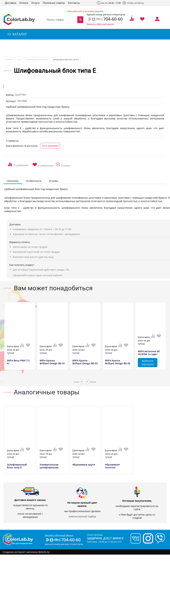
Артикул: (11, 101)
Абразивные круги (83, 464)
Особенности (33, 180)
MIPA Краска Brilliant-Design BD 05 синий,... (117, 363)
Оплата (23, 2)
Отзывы (53, 180)
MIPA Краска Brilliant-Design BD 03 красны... (85, 363)
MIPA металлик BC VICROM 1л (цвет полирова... (149, 354)
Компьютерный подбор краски (32, 48)
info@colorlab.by (133, 3)
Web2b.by (44, 552)
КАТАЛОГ (17, 34)
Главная (8, 59)
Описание (13, 180)
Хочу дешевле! (50, 145)
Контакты (74, 2)
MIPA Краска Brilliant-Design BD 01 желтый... (52, 363)
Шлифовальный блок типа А (17, 466)
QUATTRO (20, 94)
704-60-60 (63, 540)
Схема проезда (95, 534)
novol (19, 59)
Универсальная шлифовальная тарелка (49, 467)
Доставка (10, 2)
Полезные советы (54, 2)
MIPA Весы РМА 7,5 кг (18, 362)
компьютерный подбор (82, 516)
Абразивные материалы (37, 59)
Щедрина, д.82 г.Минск (105, 538)
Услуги (35, 2)
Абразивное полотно (112, 466)
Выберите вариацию (148, 362)
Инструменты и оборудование (80, 48)
